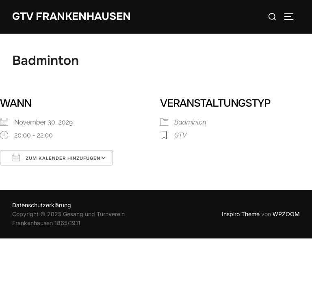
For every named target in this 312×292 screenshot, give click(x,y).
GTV (180, 135)
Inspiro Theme (241, 213)
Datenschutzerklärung (41, 205)
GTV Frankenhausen (71, 16)
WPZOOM (286, 213)
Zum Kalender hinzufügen (56, 157)
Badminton (190, 122)
